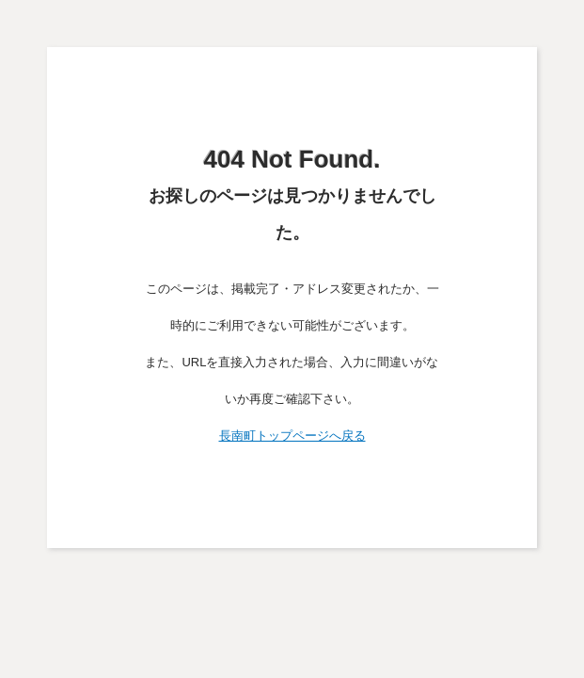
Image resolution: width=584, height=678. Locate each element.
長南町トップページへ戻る (292, 435)
